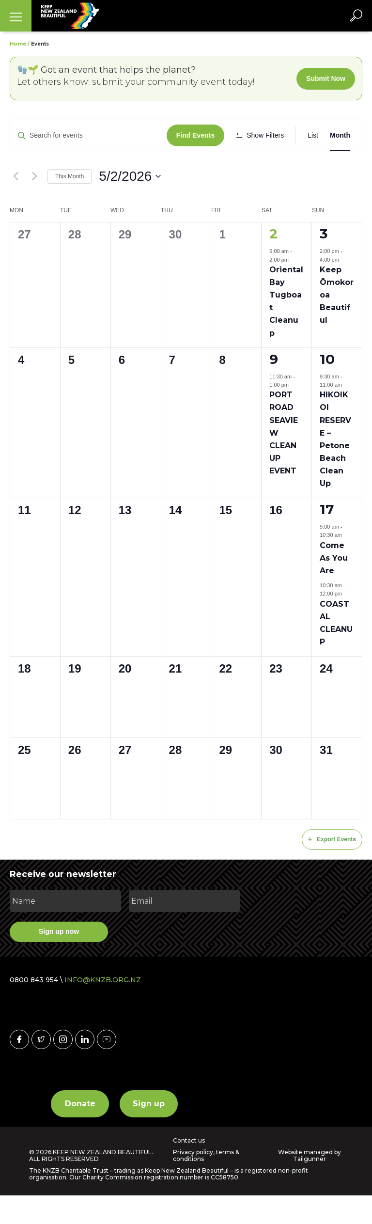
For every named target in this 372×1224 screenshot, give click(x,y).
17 (327, 538)
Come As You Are (334, 586)
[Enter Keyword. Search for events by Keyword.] (90, 135)
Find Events (198, 135)
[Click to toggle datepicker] (130, 205)
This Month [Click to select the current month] (69, 204)
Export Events (332, 867)
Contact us (189, 1168)
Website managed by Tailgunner (309, 1184)
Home (18, 44)
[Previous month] (15, 204)
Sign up (149, 1131)
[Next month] (34, 204)
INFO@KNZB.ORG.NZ (102, 1008)
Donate (80, 1131)
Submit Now (325, 78)
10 (327, 387)
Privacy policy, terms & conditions (206, 1184)
